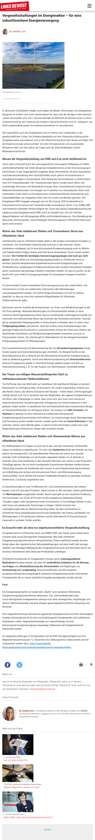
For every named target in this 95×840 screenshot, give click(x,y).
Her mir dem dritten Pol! (39, 729)
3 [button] (51, 817)
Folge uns (74, 837)
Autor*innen (22, 831)
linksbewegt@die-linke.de (42, 678)
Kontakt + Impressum (26, 837)
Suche (74, 831)
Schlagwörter (60, 831)
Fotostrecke (45, 831)
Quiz (33, 831)
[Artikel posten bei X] (19, 655)
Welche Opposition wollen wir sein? (45, 746)
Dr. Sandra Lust (26, 700)
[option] (30, 799)
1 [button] (43, 817)
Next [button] (80, 799)
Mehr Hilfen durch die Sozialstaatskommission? (51, 761)
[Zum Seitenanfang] (91, 655)
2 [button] (47, 817)
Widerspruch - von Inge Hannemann (29, 809)
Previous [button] (15, 799)
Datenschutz (61, 837)
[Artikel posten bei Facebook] (7, 655)
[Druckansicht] (81, 655)
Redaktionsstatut (45, 837)
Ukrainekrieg (65, 807)
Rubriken (47, 782)
